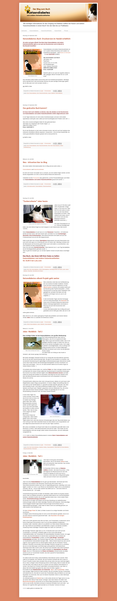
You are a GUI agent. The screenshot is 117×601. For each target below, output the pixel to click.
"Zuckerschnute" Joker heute (35, 201)
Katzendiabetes (34, 30)
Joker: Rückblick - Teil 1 (32, 456)
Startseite (24, 30)
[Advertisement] (46, 99)
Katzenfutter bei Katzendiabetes (62, 447)
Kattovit (39, 578)
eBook (63, 461)
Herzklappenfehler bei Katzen (56, 269)
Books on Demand (65, 52)
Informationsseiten (31, 186)
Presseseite (36, 178)
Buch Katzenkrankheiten (42, 93)
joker (64, 269)
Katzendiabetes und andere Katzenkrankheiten (41, 258)
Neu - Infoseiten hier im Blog (35, 162)
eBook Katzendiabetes (44, 269)
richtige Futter (31, 510)
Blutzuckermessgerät (29, 581)
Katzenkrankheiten (46, 30)
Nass (52, 569)
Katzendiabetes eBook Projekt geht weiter (41, 278)
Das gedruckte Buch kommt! (35, 108)
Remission (34, 448)
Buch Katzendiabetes (31, 93)
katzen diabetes (51, 93)
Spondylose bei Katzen (38, 270)
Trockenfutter (61, 569)
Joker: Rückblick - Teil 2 (32, 332)
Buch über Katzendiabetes (54, 145)
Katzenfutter (57, 30)
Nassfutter (30, 270)
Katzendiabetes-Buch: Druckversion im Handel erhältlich (46, 39)
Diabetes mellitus (43, 447)
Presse (66, 30)
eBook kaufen (47, 287)
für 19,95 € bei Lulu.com (32, 261)
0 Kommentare (47, 90)
